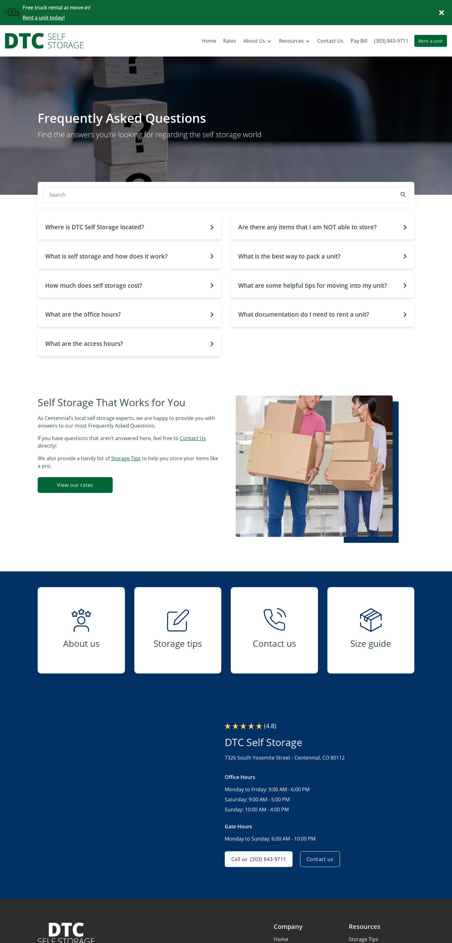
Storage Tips (126, 458)
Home (281, 939)
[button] (129, 227)
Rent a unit (430, 41)
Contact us (320, 859)
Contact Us (193, 438)
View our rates (75, 485)
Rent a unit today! (44, 17)
